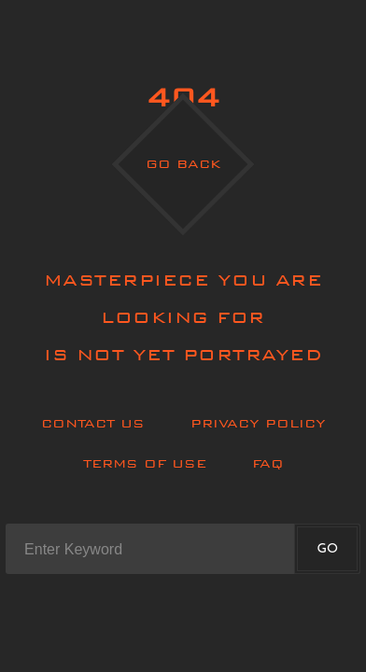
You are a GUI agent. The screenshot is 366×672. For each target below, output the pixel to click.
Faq (268, 463)
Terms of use (144, 463)
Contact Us (93, 423)
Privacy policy (258, 423)
